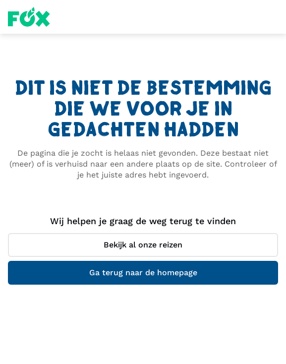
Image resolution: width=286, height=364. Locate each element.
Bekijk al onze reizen (143, 244)
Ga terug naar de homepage (143, 272)
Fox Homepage (29, 17)
